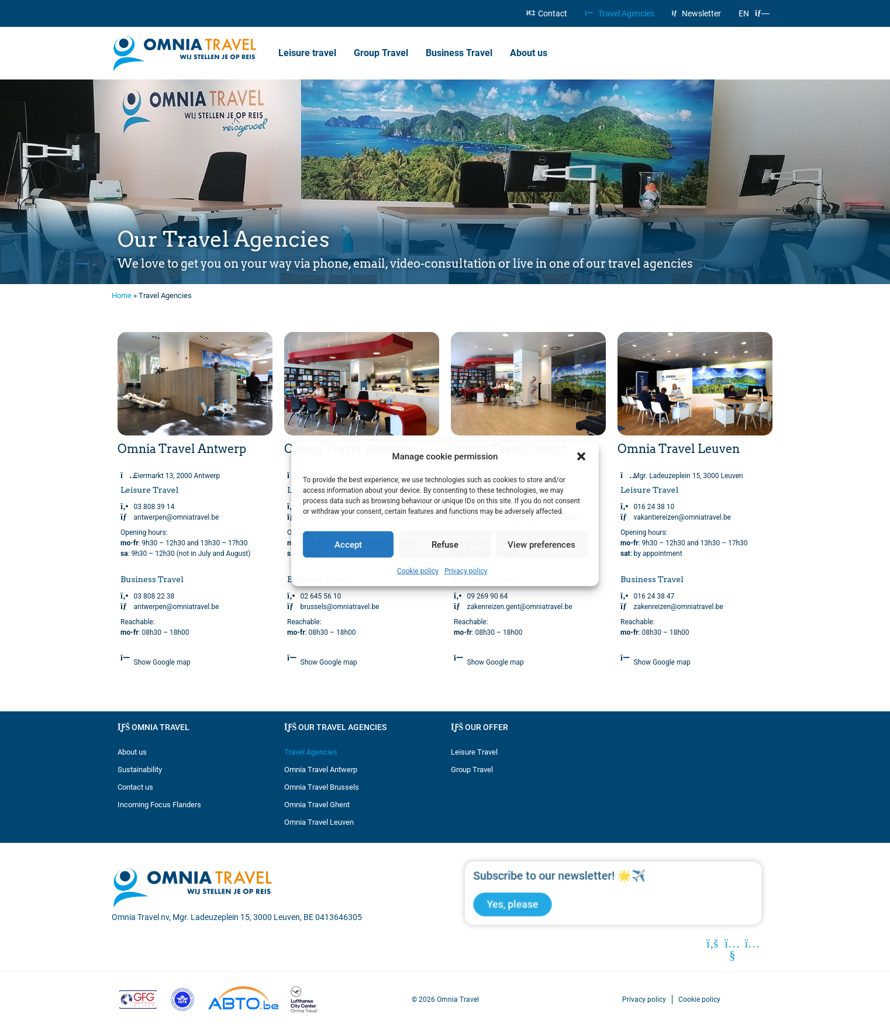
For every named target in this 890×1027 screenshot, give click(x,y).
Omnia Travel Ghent (317, 804)
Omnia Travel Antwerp (320, 769)
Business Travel (459, 52)
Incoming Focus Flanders (159, 804)
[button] (581, 456)
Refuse (445, 544)
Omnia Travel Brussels (321, 787)
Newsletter (696, 13)
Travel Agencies (619, 13)
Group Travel (381, 52)
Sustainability (140, 769)
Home (122, 295)
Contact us (135, 787)
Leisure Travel (474, 752)
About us (531, 53)
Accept (348, 544)
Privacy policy (465, 571)
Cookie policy (418, 571)
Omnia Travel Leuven (319, 822)
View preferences (541, 544)
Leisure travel (307, 52)
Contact (546, 13)
